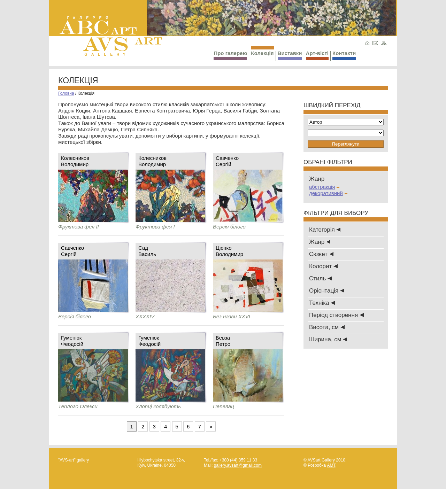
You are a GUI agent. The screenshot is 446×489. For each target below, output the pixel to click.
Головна (66, 93)
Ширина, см (328, 339)
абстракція (324, 187)
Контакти (344, 55)
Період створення (336, 315)
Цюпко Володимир (229, 251)
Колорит (323, 266)
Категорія (324, 229)
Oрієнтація (326, 290)
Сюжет (321, 254)
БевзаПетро (223, 341)
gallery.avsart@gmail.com (238, 465)
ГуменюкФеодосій (72, 341)
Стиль (320, 278)
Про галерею (230, 55)
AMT (331, 465)
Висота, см (327, 327)
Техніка (322, 303)
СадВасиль (147, 251)
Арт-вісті (317, 55)
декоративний (328, 193)
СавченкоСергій (227, 161)
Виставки (290, 55)
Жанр (319, 242)
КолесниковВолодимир (75, 161)
